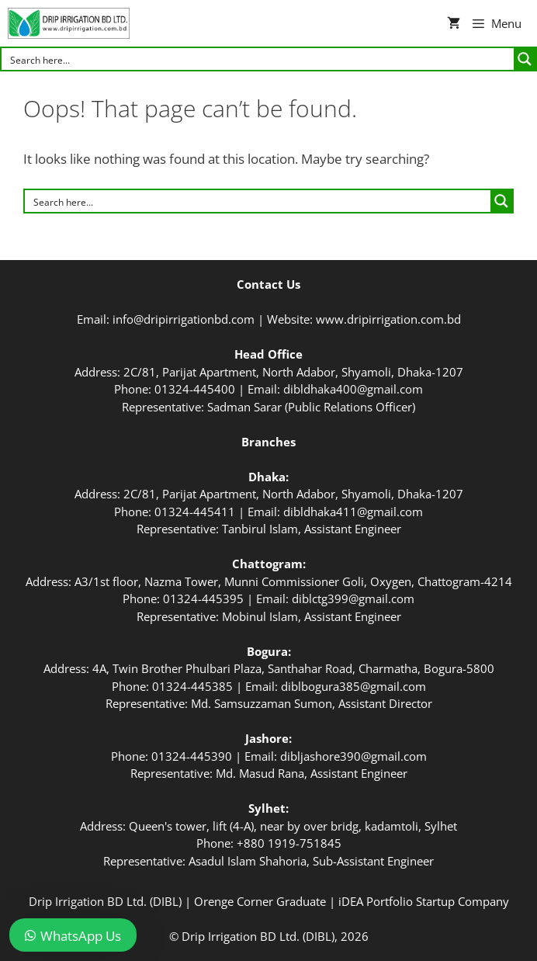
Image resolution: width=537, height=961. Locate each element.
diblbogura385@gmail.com (353, 686)
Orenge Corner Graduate (260, 901)
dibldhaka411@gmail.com (353, 511)
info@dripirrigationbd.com (184, 319)
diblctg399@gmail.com (353, 598)
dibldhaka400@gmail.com (353, 389)
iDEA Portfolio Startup (396, 901)
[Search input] (258, 59)
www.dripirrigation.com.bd (388, 319)
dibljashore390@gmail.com (353, 756)
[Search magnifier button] (524, 59)
